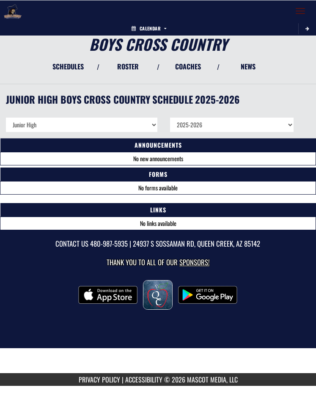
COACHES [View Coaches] (188, 66)
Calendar (149, 28)
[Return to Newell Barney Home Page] (12, 11)
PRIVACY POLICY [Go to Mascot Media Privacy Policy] (99, 379)
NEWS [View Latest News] (248, 66)
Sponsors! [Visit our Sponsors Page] (194, 262)
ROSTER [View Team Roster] (128, 66)
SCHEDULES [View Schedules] (68, 66)
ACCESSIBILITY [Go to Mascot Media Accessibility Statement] (143, 379)
